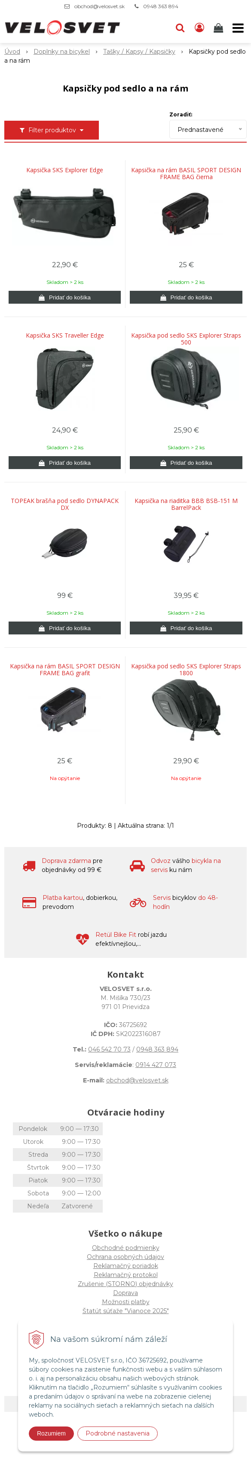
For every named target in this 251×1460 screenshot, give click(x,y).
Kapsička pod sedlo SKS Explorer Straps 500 (186, 339)
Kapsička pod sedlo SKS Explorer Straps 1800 (186, 670)
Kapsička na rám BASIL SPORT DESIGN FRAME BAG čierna (186, 173)
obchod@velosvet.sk (99, 6)
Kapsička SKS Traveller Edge (65, 335)
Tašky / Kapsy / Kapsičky (139, 51)
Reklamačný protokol (126, 1275)
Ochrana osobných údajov (125, 1257)
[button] (180, 28)
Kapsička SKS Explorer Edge (64, 170)
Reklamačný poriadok (125, 1266)
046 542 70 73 (109, 1049)
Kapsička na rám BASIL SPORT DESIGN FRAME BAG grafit (65, 670)
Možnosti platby (126, 1302)
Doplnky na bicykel (62, 51)
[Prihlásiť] (199, 28)
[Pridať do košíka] (65, 297)
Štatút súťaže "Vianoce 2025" (126, 1311)
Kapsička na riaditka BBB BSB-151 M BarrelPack (186, 504)
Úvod (12, 51)
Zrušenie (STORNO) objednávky (125, 1284)
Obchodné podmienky (125, 1248)
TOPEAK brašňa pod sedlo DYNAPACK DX (65, 504)
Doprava (125, 1293)
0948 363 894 (160, 6)
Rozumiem (51, 1433)
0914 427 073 (155, 1065)
